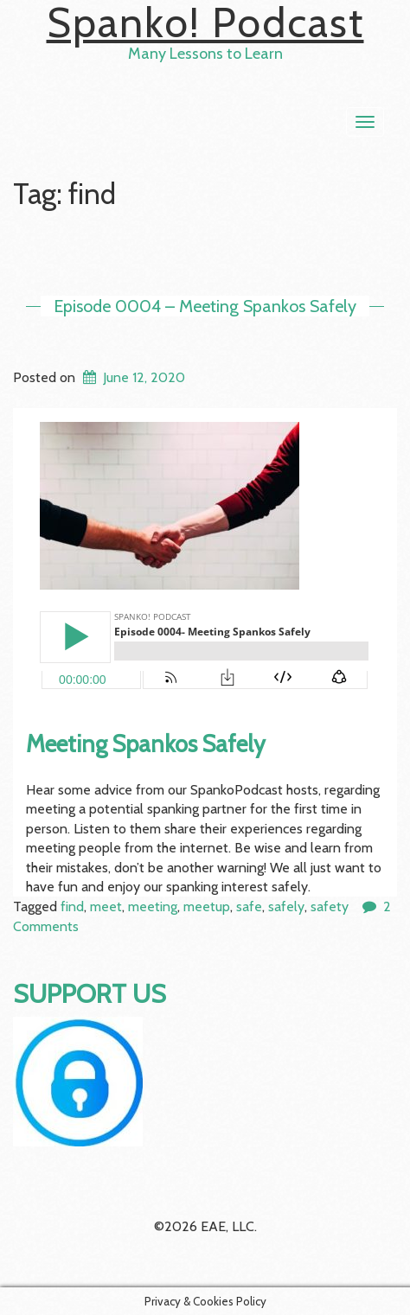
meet (106, 906)
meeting (152, 906)
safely (286, 906)
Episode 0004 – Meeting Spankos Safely (205, 306)
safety (330, 906)
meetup (206, 906)
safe (249, 906)
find (72, 906)
